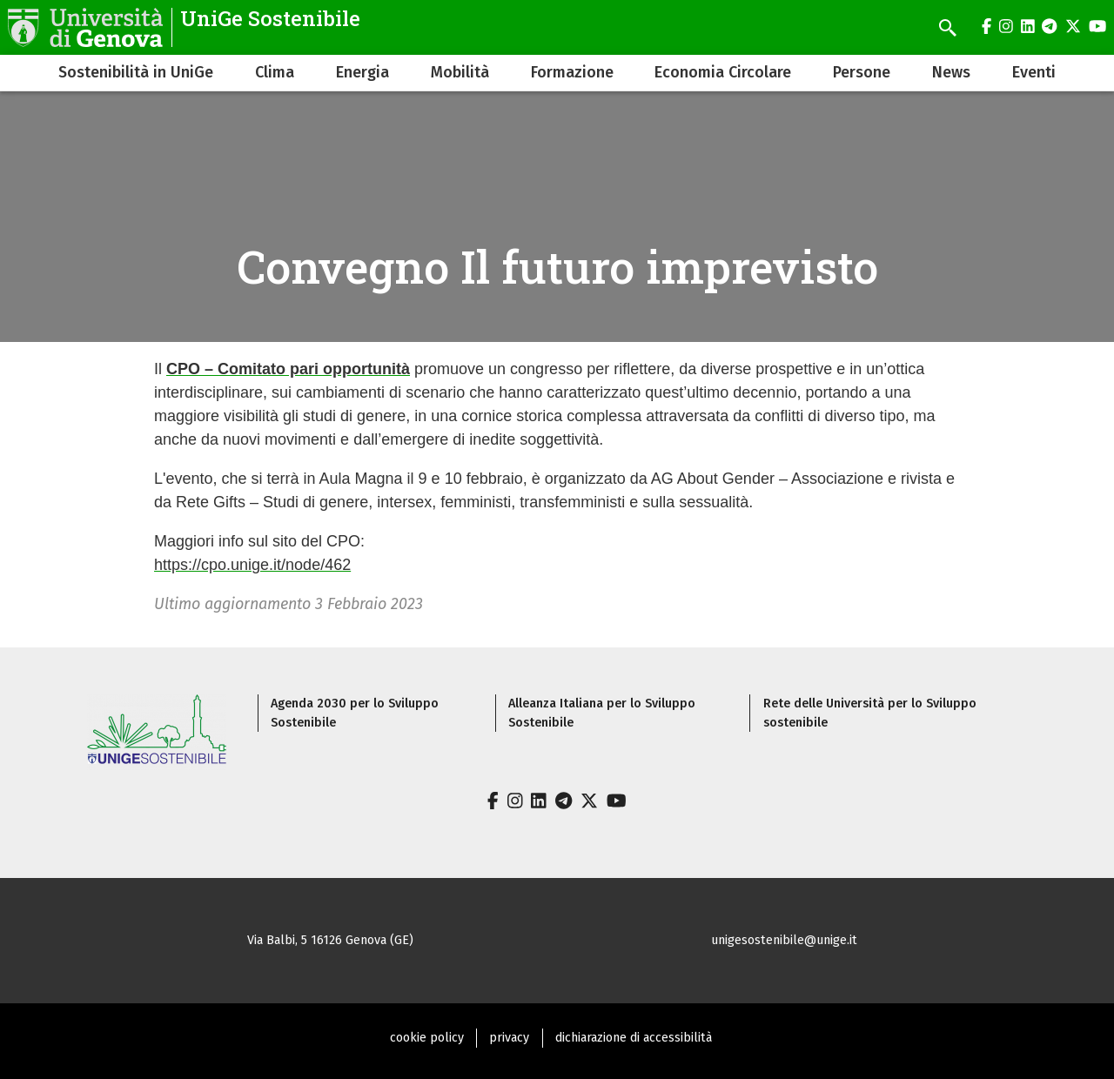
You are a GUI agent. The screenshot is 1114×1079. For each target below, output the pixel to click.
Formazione (572, 72)
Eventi (1034, 72)
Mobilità (460, 72)
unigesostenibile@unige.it (784, 940)
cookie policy (427, 1037)
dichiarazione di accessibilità (633, 1037)
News (951, 72)
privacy (509, 1037)
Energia (362, 72)
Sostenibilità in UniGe (135, 72)
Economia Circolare (722, 72)
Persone (861, 72)
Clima (274, 72)
